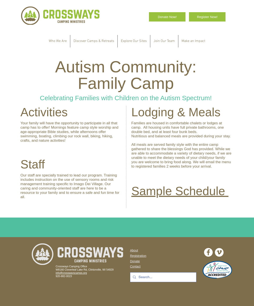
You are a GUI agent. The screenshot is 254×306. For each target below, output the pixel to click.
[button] (93, 41)
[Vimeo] (219, 252)
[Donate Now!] (167, 17)
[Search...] (163, 277)
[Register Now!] (207, 17)
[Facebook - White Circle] (208, 252)
